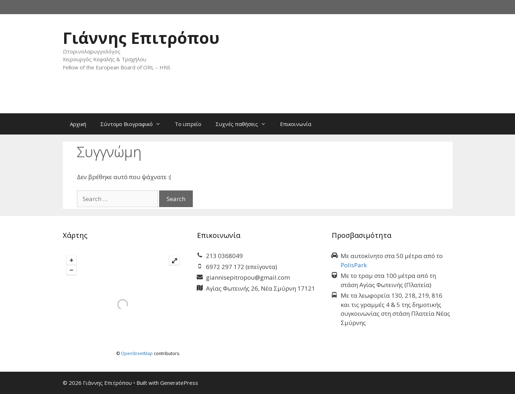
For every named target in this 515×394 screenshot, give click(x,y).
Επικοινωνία (295, 123)
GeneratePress (179, 382)
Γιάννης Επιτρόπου (141, 37)
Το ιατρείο (188, 123)
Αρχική (78, 123)
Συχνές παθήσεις (244, 124)
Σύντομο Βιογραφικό (134, 124)
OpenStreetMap (137, 353)
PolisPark (354, 265)
